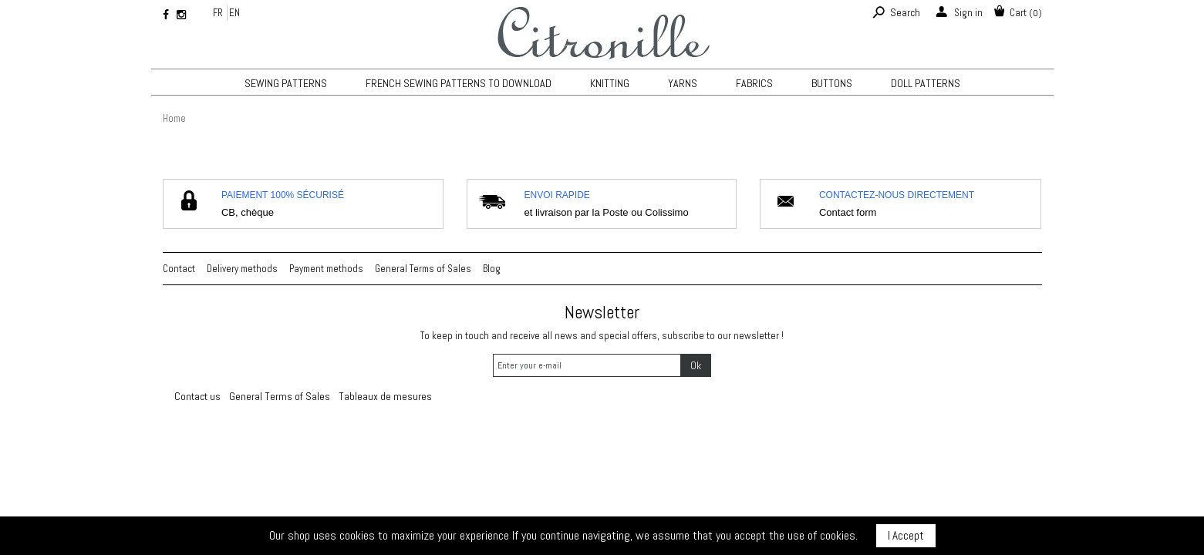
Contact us (197, 396)
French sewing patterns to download (458, 83)
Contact (179, 268)
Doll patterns (925, 83)
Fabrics (754, 83)
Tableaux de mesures (385, 396)
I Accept (906, 535)
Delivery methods (242, 268)
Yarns (682, 83)
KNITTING (609, 83)
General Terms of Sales (423, 268)
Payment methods (326, 268)
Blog (492, 268)
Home (174, 118)
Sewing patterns (286, 83)
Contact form (847, 212)
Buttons (831, 83)
